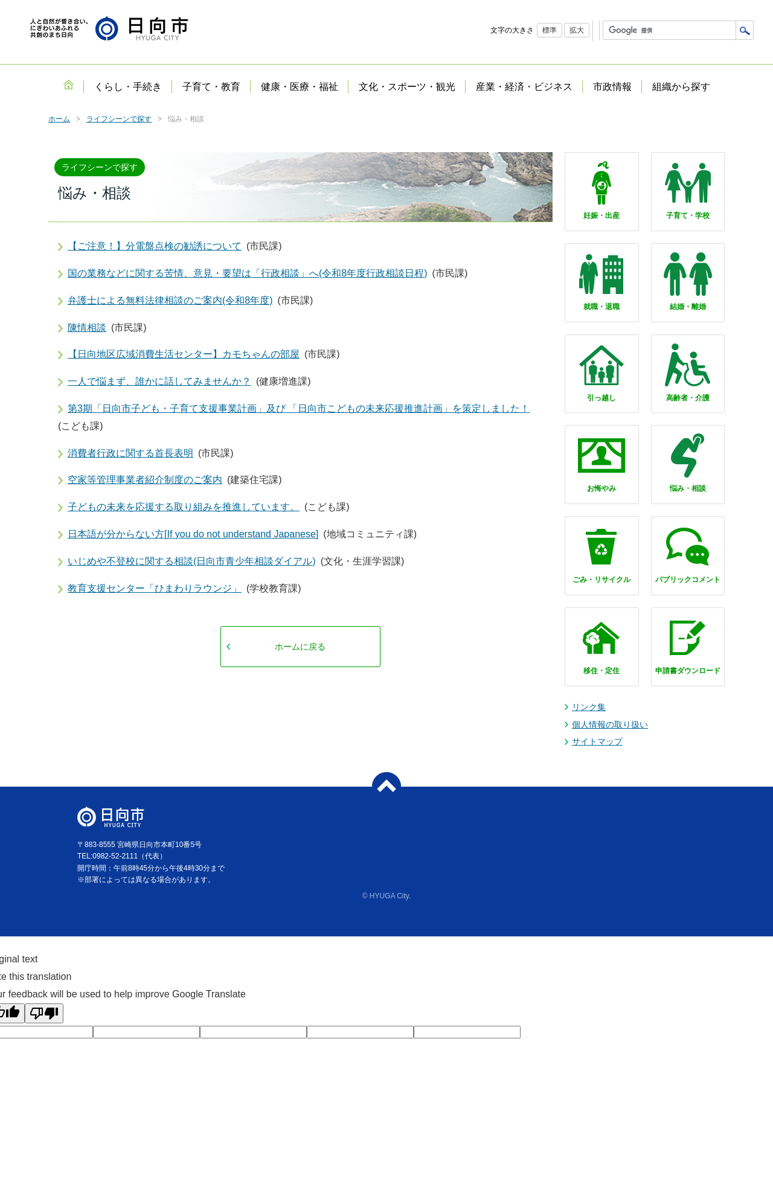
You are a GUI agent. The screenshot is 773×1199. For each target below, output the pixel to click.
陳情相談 (87, 327)
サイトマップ (597, 741)
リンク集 (589, 707)
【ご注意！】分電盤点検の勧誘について (155, 246)
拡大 (576, 30)
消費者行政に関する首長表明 (130, 453)
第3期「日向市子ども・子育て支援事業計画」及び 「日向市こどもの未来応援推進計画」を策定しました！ (299, 408)
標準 (549, 30)
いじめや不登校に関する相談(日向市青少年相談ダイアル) (192, 561)
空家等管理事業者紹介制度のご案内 (145, 480)
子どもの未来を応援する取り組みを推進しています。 (184, 507)
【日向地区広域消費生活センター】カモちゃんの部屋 (184, 354)
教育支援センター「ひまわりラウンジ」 (155, 588)
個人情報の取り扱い (610, 724)
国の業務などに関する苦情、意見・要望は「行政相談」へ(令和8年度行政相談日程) (248, 273)
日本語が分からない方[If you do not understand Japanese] (193, 534)
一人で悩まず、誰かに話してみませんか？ (159, 381)
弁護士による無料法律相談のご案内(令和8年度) (170, 300)
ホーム (59, 119)
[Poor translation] (44, 1013)
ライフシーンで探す (119, 119)
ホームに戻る (300, 646)
